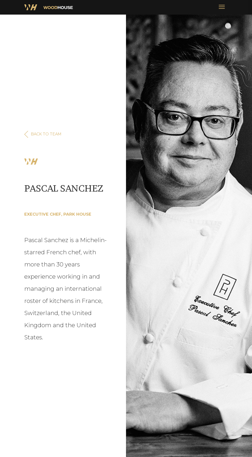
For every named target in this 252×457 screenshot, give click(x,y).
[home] (48, 7)
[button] (222, 7)
